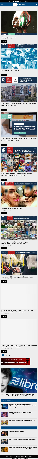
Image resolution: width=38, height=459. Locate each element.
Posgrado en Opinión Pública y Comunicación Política (17, 277)
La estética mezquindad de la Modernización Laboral (22, 439)
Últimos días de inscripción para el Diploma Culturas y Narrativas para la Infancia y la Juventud (17, 311)
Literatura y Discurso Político (10, 70)
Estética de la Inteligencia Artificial (11, 208)
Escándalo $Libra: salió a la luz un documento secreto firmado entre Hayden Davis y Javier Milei (23, 448)
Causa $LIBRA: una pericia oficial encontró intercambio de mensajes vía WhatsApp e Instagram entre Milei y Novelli (17, 395)
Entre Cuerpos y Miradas (8, 37)
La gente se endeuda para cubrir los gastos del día (22, 420)
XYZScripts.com (26, 458)
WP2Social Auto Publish (14, 458)
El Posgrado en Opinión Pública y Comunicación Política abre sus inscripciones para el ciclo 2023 (19, 346)
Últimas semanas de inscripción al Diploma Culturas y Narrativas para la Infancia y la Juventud (17, 174)
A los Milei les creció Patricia (16, 431)
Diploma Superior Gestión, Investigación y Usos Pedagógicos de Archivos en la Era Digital (15, 242)
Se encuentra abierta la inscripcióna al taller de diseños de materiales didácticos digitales (18, 139)
